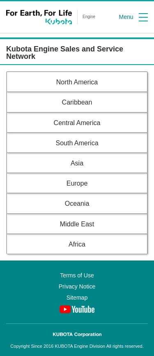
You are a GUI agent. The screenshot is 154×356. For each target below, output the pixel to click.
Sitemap (77, 297)
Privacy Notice (77, 286)
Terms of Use (77, 275)
